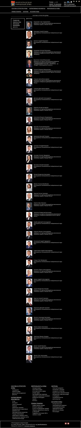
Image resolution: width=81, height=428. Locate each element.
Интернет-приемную (30, 426)
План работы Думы (37, 389)
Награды (25, 11)
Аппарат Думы (36, 392)
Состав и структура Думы (19, 8)
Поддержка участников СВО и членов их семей (40, 414)
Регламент (15, 402)
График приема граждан (38, 405)
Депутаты (15, 27)
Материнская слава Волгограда (61, 394)
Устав (13, 401)
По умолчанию (57, 4)
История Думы (34, 11)
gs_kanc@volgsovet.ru (41, 424)
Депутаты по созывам (58, 410)
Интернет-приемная (37, 407)
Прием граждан (16, 11)
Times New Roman (56, 5)
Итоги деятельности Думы (39, 391)
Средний (66, 5)
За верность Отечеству (58, 391)
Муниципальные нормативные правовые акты (20, 410)
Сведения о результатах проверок (41, 396)
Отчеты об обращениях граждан (40, 408)
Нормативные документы (37, 8)
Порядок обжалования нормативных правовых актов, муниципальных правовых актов (20, 415)
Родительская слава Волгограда (61, 392)
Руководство (16, 20)
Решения (14, 406)
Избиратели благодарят (38, 397)
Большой (72, 5)
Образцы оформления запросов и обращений (40, 410)
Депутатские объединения (19, 393)
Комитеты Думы (17, 22)
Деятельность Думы (53, 8)
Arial (50, 5)
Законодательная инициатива (19, 412)
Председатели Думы (58, 408)
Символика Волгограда (18, 418)
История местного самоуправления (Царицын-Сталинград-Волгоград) (60, 405)
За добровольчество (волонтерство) (58, 398)
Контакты (34, 400)
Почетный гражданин (58, 388)
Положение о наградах (58, 389)
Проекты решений (17, 404)
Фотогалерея (56, 411)
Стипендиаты (56, 396)
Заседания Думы (36, 388)
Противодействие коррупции (39, 394)
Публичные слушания (17, 407)
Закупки (34, 399)
